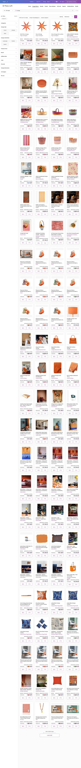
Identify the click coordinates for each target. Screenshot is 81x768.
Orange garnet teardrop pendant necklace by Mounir (41, 717)
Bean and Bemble (40, 179)
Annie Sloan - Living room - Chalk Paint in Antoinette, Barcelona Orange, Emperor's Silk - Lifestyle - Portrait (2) (42, 490)
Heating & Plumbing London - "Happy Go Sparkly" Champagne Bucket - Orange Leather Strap (41, 234)
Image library (35, 6)
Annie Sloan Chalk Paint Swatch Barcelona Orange (41, 547)
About (49, 1)
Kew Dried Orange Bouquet (73, 233)
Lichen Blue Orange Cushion (55, 604)
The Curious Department (72, 36)
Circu (21, 264)
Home (29, 6)
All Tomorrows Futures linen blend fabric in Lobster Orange (57, 234)
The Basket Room (71, 93)
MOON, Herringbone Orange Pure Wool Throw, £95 (41, 205)
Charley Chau (23, 406)
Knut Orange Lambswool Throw (72, 376)
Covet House (38, 406)
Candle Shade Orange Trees (56, 91)
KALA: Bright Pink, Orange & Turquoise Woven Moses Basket (57, 120)
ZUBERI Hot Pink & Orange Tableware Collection (26, 120)
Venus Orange (39, 34)
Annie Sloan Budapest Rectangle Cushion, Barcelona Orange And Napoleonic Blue (56, 547)
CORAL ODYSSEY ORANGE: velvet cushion (72, 35)
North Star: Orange (24, 34)
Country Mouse (23, 378)
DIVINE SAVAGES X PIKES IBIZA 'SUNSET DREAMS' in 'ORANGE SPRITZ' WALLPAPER (72, 177)
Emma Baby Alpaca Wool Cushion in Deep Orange (56, 689)
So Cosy (53, 691)
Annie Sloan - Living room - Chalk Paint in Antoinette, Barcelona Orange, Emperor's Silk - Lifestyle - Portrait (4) (57, 461)
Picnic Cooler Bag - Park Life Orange (72, 575)
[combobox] (69, 16)
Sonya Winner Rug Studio (57, 605)
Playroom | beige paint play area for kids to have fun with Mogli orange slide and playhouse (57, 717)
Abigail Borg (23, 349)
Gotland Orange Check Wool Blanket (41, 376)
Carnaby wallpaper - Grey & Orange (25, 177)
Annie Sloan (54, 435)
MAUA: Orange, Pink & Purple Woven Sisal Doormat (25, 148)
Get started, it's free (71, 1)
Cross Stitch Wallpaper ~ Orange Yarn (41, 689)
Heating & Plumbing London (40, 236)
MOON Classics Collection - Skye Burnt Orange (57, 205)
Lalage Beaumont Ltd (40, 349)
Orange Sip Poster (24, 233)
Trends (46, 6)
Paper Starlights (23, 35)
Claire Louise (38, 605)
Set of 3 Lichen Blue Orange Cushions (42, 632)
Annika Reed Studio (40, 691)
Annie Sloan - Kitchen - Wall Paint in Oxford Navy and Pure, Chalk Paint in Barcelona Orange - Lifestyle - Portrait (25, 575)
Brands (41, 6)
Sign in (62, 1)
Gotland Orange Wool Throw (25, 376)
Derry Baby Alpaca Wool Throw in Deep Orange (25, 717)
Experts (64, 6)
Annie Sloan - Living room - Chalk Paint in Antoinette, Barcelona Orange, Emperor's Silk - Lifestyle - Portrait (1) (42, 461)
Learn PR (39, 1)
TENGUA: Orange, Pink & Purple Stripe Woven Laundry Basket (72, 91)
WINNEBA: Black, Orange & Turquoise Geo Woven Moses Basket (42, 120)
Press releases (52, 6)
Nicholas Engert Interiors (56, 93)
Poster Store (23, 234)
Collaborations (70, 6)
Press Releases (35, 17)
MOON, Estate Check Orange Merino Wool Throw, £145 (26, 205)
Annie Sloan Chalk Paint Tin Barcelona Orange (26, 547)
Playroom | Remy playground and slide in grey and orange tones (41, 262)
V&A (37, 719)
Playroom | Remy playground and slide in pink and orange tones (72, 262)
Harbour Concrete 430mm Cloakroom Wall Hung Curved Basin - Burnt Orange (57, 63)
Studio (76, 6)
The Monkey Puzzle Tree (56, 236)
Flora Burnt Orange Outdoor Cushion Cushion (41, 604)
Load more (49, 735)
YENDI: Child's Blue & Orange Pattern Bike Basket (71, 120)
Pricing (44, 1)
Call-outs (59, 6)
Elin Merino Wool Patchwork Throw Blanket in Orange (73, 689)
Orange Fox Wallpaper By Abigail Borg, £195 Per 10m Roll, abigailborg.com (26, 347)
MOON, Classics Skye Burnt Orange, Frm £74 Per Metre (73, 205)
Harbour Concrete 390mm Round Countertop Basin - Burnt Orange (41, 63)
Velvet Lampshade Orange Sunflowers (42, 177)
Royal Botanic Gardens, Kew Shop (72, 235)
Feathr (21, 179)
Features (32, 1)
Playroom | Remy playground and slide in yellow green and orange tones (72, 291)
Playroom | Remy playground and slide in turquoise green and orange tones (41, 291)
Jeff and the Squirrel (24, 605)
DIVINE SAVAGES (70, 179)
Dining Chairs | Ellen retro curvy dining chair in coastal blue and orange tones (72, 404)
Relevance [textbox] (67, 16)
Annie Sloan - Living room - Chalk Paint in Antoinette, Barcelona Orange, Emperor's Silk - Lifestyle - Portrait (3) (26, 490)
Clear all (15, 16)
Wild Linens (69, 321)
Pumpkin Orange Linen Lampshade (72, 319)
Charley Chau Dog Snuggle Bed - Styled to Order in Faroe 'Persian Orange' (26, 404)
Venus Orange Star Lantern (57, 34)
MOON (21, 207)
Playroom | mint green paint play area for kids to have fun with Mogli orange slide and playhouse (73, 717)
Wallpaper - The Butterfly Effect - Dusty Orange (56, 632)
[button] (5, 1)
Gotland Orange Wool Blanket (56, 376)
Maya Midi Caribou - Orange (40, 347)
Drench (37, 65)
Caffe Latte (38, 435)
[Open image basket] (77, 10)
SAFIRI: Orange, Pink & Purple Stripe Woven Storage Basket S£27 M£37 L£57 (57, 148)
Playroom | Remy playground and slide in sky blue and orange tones (42, 319)
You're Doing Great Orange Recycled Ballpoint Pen (26, 604)
